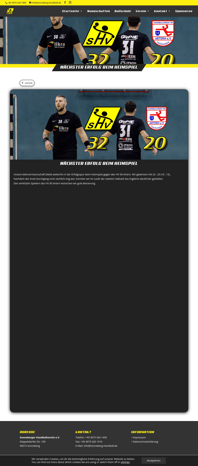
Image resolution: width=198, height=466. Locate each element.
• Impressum (138, 437)
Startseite (70, 11)
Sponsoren (183, 11)
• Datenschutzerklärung (144, 441)
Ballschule (123, 11)
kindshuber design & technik (102, 461)
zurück (29, 83)
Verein (141, 11)
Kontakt (160, 11)
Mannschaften (98, 11)
